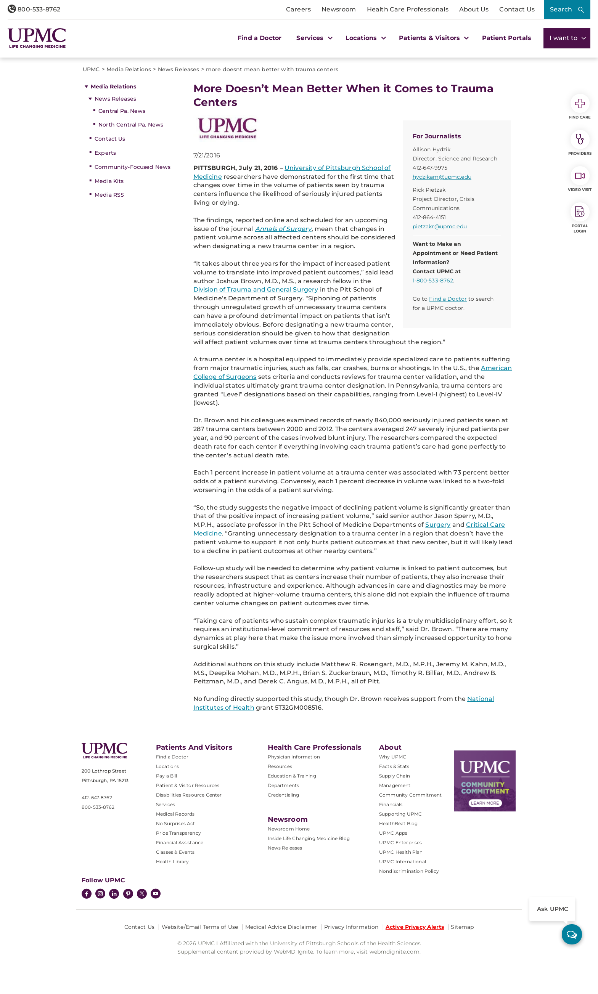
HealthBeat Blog (398, 823)
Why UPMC (392, 757)
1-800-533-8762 (433, 280)
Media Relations (113, 86)
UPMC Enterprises (400, 842)
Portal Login (580, 218)
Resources (280, 766)
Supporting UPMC (400, 814)
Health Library (172, 861)
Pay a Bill (166, 776)
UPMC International (402, 861)
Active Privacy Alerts (415, 926)
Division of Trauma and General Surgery (255, 289)
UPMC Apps (393, 833)
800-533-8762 (34, 9)
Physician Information (294, 757)
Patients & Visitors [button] (433, 38)
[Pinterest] (128, 894)
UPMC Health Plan (401, 852)
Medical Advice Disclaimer (281, 926)
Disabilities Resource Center (189, 795)
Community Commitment (410, 795)
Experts (105, 152)
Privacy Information (351, 926)
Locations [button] (365, 38)
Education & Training (292, 776)
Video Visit (580, 179)
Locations (167, 766)
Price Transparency (178, 833)
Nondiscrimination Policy (409, 871)
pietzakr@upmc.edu (440, 226)
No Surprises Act (175, 823)
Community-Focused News (132, 167)
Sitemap (462, 926)
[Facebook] (87, 894)
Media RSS (109, 194)
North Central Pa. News (130, 124)
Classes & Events (175, 852)
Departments (283, 785)
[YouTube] (156, 894)
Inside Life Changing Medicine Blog (309, 838)
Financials (391, 804)
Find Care (580, 107)
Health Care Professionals (407, 9)
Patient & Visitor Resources (187, 785)
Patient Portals (506, 38)
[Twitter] (142, 894)
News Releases (115, 98)
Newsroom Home (289, 829)
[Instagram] (100, 894)
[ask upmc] (572, 934)
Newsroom (339, 9)
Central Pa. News (121, 110)
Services (165, 804)
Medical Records (175, 814)
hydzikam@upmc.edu (442, 176)
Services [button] (313, 38)
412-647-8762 (97, 797)
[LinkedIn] (114, 894)
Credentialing (283, 795)
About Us (474, 9)
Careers (298, 9)
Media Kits (109, 181)
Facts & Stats (394, 766)
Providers (580, 143)
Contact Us (517, 9)
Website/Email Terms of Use (200, 926)
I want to (567, 38)
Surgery (437, 524)
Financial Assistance (179, 842)
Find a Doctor (259, 38)
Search (561, 9)
